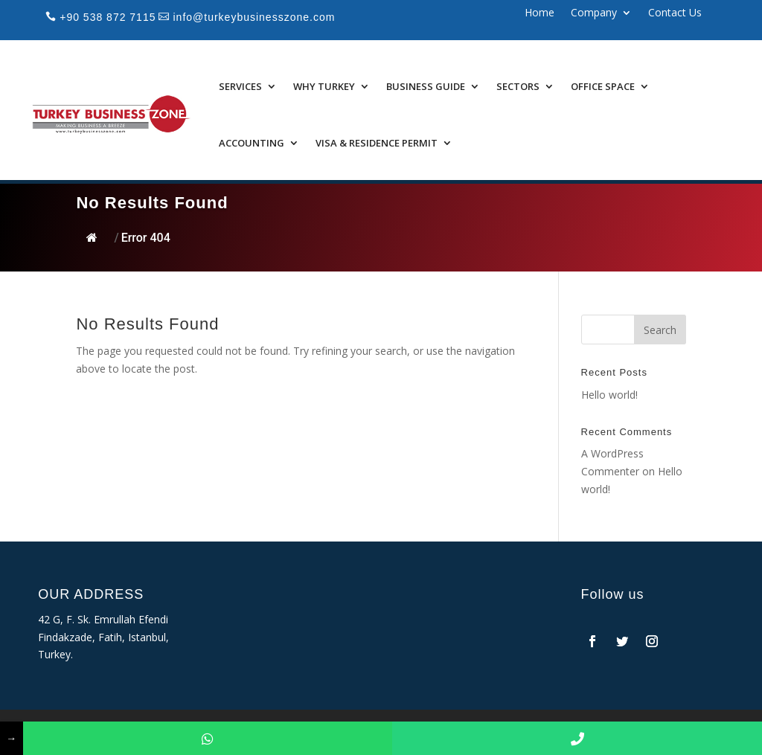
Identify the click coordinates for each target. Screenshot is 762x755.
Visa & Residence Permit (377, 143)
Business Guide (425, 86)
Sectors (518, 86)
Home (539, 13)
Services (240, 86)
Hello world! (609, 395)
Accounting (251, 143)
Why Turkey (324, 86)
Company (594, 13)
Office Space (603, 86)
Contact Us (675, 13)
